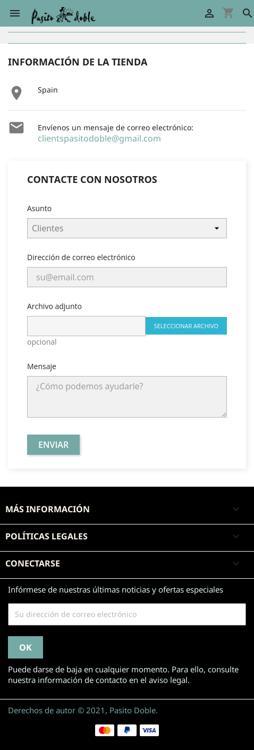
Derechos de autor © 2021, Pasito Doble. (83, 710)
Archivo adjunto (54, 306)
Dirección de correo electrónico (81, 257)
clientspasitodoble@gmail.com (99, 138)
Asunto (39, 208)
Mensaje (41, 366)
